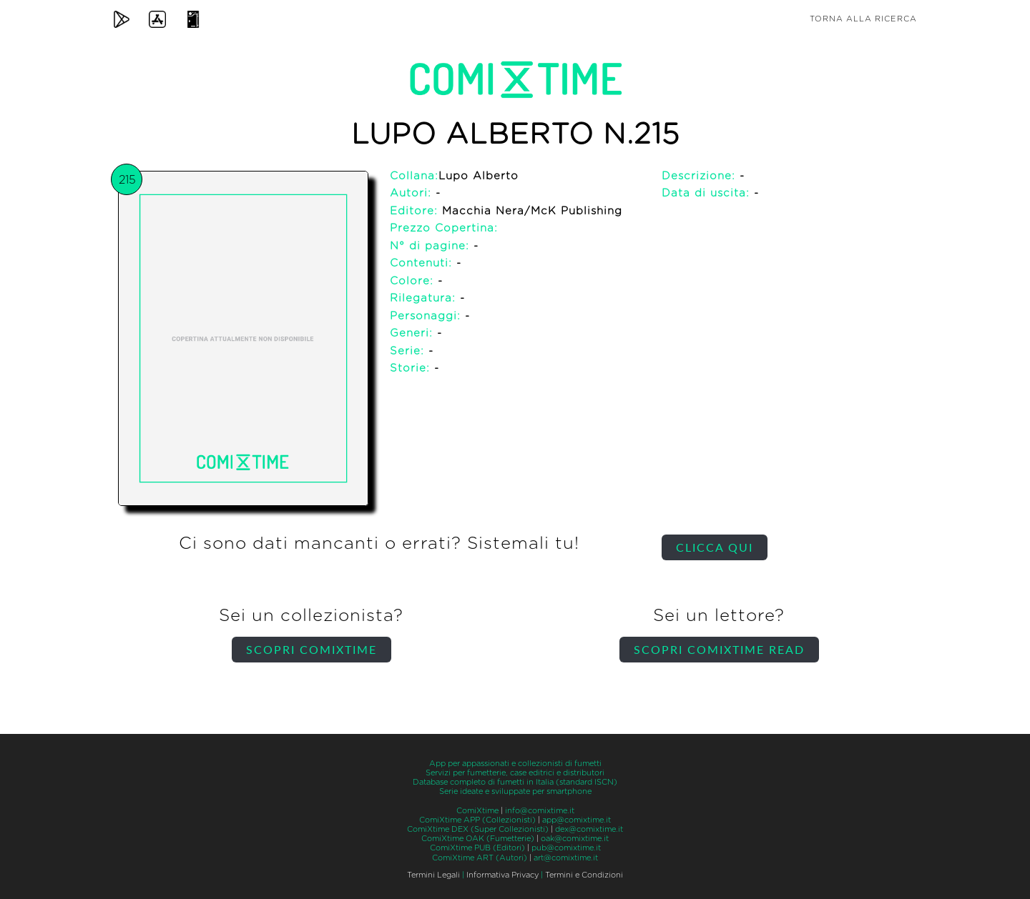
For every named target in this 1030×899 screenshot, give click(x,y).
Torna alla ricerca (863, 19)
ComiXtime (477, 811)
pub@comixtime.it (566, 848)
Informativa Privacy (502, 875)
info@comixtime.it (539, 811)
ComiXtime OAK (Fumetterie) (477, 839)
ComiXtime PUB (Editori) (477, 848)
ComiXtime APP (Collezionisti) (477, 820)
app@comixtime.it (576, 820)
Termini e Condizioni (584, 875)
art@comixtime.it (566, 858)
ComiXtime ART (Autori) (479, 858)
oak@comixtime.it (575, 839)
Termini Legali (433, 875)
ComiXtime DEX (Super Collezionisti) (478, 829)
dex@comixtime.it (589, 829)
